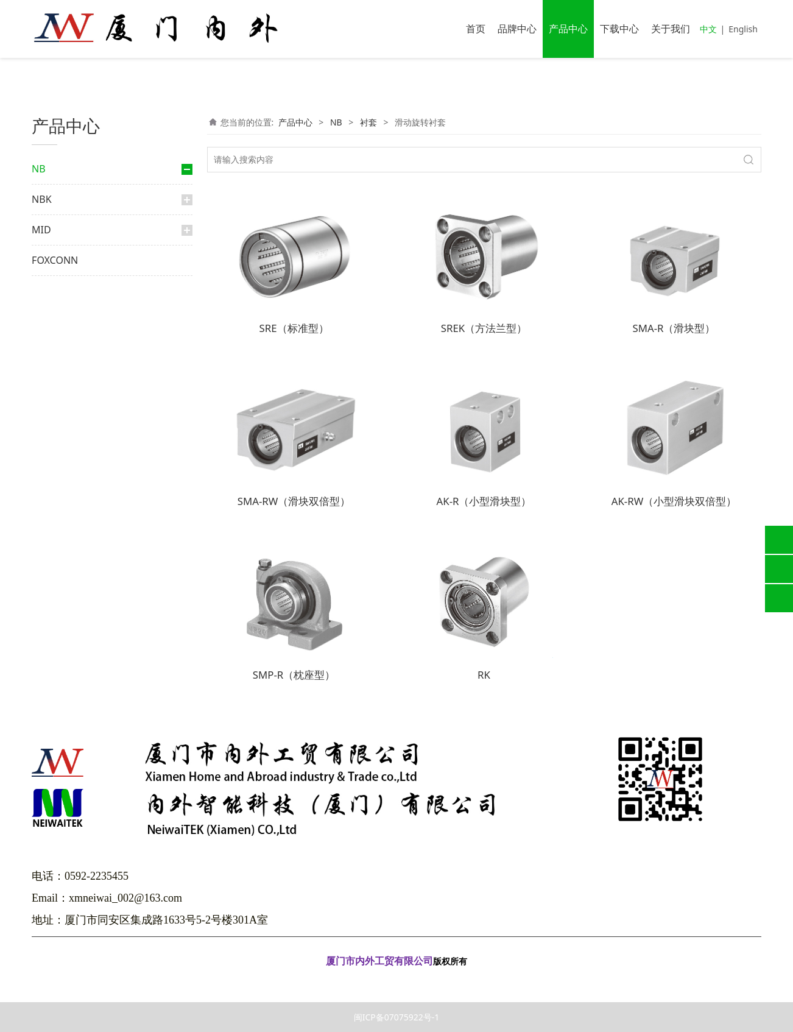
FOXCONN (55, 673)
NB (39, 168)
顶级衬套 (70, 414)
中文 (708, 29)
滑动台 (67, 519)
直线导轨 (61, 201)
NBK (41, 612)
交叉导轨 (70, 500)
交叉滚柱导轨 (69, 476)
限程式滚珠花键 (81, 329)
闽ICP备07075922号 (396, 979)
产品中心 (568, 28)
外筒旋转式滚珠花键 (89, 310)
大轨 (63, 244)
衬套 (58, 371)
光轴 (52, 580)
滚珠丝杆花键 (78, 348)
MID (41, 642)
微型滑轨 (70, 538)
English (743, 29)
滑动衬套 (70, 395)
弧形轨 (67, 557)
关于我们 (670, 28)
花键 (52, 266)
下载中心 (619, 28)
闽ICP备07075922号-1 (397, 1017)
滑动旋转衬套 (84, 453)
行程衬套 (70, 433)
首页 (475, 28)
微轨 (63, 224)
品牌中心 (517, 28)
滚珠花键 (70, 291)
